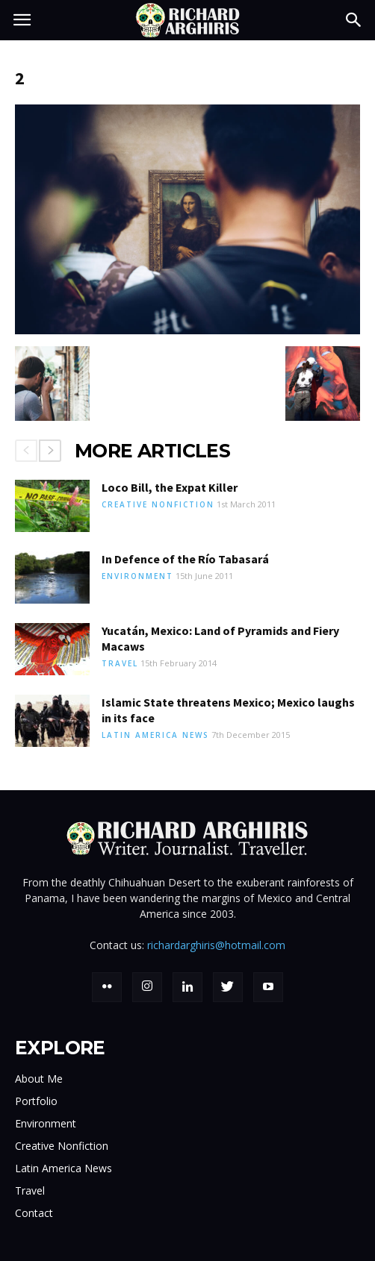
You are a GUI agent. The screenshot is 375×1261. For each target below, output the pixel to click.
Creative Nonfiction (158, 504)
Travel (120, 663)
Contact (34, 1213)
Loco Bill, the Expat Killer (170, 487)
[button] (354, 20)
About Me (39, 1078)
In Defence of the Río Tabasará (185, 558)
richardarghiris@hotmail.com (216, 945)
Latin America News (155, 735)
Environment (137, 576)
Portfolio (36, 1101)
